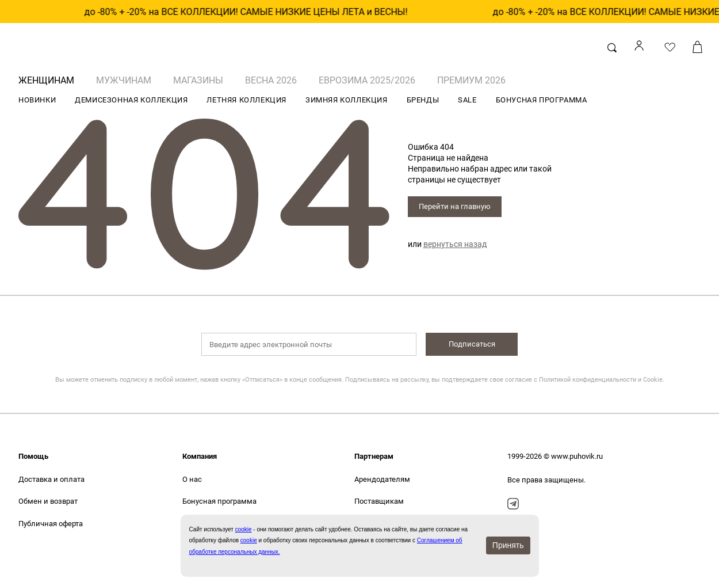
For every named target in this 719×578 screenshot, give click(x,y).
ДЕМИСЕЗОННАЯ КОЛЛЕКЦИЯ (131, 100)
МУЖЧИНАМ (123, 80)
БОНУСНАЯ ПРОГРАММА (541, 100)
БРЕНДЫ (423, 100)
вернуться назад (455, 244)
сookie (243, 529)
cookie (248, 540)
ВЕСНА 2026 (271, 80)
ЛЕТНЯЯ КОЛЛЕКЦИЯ (246, 100)
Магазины (198, 80)
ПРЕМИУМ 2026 (471, 80)
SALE (467, 100)
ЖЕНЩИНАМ (46, 80)
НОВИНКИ (37, 100)
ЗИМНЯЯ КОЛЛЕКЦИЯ (346, 100)
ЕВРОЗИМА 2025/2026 (367, 80)
